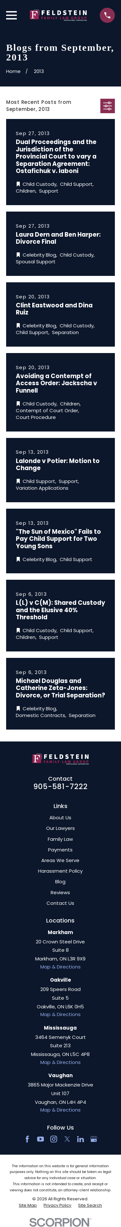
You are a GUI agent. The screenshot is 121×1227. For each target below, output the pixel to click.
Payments (60, 849)
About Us (60, 817)
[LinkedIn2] (80, 1139)
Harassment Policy (60, 871)
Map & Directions (60, 966)
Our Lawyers (60, 828)
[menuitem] (28, 1205)
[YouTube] (40, 1139)
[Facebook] (27, 1139)
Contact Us (60, 903)
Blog (60, 881)
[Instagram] (53, 1139)
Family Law (60, 839)
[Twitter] (67, 1139)
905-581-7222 (60, 786)
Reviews (60, 892)
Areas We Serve (60, 860)
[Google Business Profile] (93, 1139)
